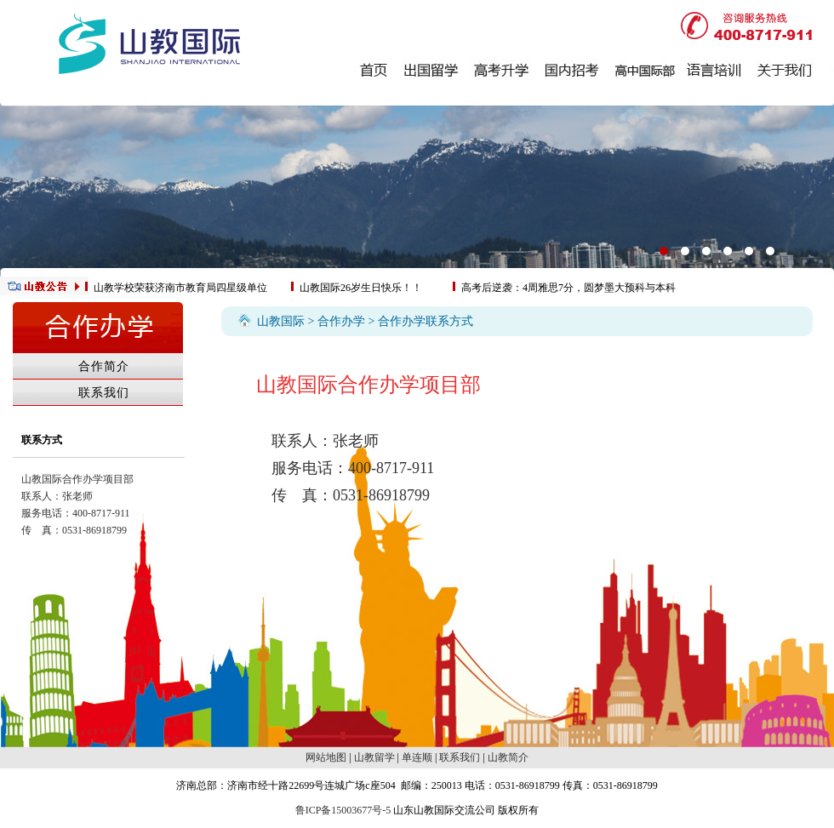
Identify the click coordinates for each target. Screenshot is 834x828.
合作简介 (103, 366)
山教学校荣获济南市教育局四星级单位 (180, 288)
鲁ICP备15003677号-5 (343, 810)
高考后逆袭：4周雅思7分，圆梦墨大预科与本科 (568, 288)
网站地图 (326, 757)
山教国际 (281, 321)
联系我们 (103, 392)
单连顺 (417, 757)
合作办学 (341, 321)
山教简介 (508, 757)
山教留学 (374, 757)
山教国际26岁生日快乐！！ (361, 288)
